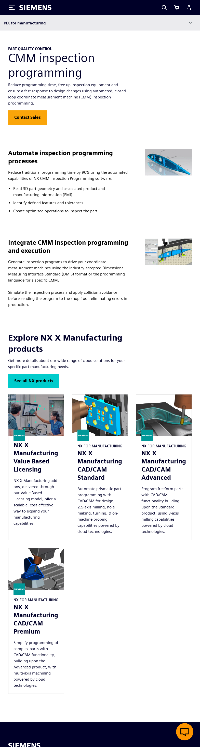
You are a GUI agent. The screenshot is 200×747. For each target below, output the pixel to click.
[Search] (164, 8)
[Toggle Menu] (11, 7)
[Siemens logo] (35, 7)
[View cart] (176, 8)
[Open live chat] (185, 732)
